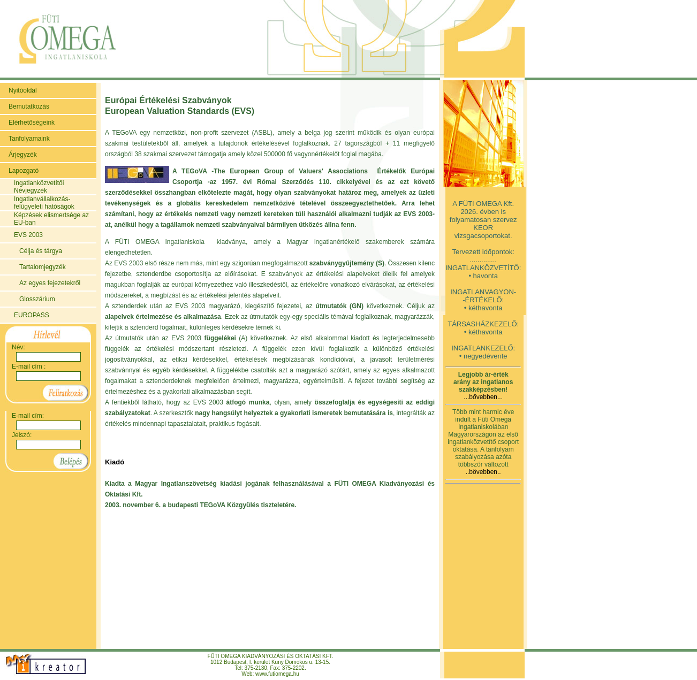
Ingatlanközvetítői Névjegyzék (39, 186)
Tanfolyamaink (29, 138)
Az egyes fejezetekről (49, 283)
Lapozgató (24, 170)
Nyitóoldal (23, 90)
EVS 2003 (28, 235)
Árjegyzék (23, 154)
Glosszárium (37, 299)
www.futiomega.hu (277, 674)
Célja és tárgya (40, 251)
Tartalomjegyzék (42, 267)
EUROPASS (31, 315)
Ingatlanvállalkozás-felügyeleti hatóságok (44, 202)
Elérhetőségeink (32, 122)
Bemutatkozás (29, 106)
